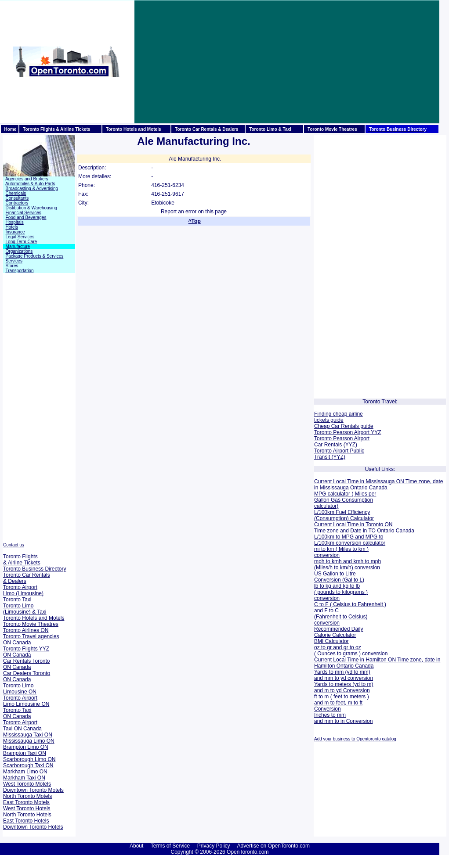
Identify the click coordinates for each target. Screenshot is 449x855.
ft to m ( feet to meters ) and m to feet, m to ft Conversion (341, 702)
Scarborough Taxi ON (28, 765)
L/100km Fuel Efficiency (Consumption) (342, 515)
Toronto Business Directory (34, 569)
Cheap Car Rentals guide (343, 426)
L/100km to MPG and (339, 537)
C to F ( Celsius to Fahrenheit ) (350, 604)
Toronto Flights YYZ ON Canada (26, 652)
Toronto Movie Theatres (30, 624)
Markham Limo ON (25, 772)
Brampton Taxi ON (24, 753)
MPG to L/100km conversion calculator (349, 540)
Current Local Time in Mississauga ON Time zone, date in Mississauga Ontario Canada (378, 484)
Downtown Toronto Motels (33, 790)
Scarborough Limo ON (29, 759)
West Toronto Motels (27, 784)
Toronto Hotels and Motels (33, 618)
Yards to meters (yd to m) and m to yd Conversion (343, 687)
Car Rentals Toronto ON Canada (26, 664)
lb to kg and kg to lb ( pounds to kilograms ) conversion (341, 592)
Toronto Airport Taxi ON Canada (22, 725)
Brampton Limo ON (25, 747)
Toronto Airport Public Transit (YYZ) (339, 454)
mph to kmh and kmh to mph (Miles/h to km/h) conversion (347, 564)
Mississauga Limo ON (28, 741)
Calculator (361, 518)
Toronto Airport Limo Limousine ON (26, 701)
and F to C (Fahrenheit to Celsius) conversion (340, 616)
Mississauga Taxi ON (27, 735)
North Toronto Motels (27, 796)
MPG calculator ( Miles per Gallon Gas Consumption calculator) (345, 500)
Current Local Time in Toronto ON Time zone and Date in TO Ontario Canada (364, 527)
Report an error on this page (194, 211)
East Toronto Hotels (26, 821)
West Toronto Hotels (27, 808)
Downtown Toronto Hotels (33, 827)
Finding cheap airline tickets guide (338, 417)
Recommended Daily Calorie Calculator (338, 632)
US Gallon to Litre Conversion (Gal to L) (339, 577)
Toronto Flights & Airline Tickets (21, 559)
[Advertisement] (269, 61)
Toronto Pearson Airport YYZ (347, 432)
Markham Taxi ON (24, 778)
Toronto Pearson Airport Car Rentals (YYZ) (341, 441)
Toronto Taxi (17, 599)
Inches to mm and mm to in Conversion (343, 718)
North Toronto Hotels (27, 815)
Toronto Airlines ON (25, 630)
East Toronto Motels (26, 802)
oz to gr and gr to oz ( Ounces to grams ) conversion (350, 650)
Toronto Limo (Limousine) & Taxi (24, 609)
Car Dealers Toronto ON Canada (26, 676)
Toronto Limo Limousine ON (19, 689)
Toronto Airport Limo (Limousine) (23, 590)
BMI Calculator (331, 641)
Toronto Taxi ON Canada (17, 713)
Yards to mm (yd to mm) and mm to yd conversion (343, 675)
